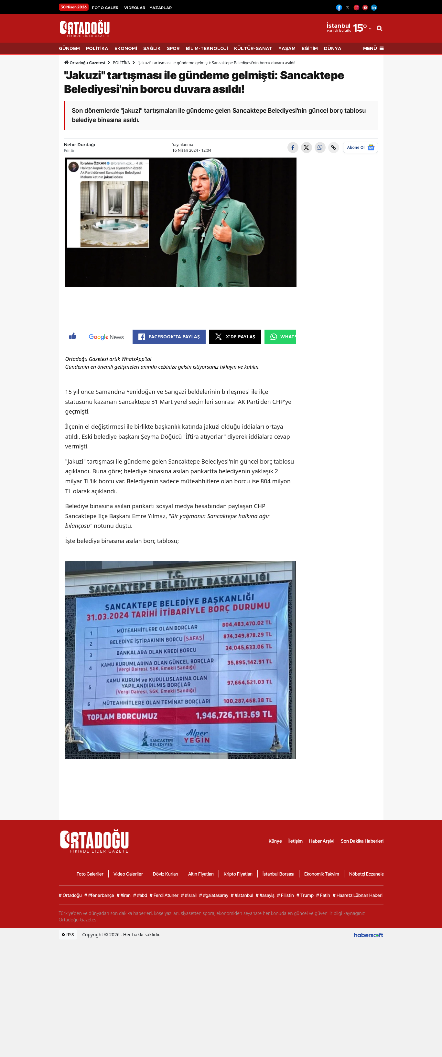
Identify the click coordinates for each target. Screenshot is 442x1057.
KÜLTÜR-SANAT (253, 48)
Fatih (323, 1011)
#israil (189, 1011)
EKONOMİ (125, 48)
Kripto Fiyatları (238, 990)
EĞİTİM (310, 48)
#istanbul (242, 1011)
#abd (140, 1011)
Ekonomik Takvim (321, 990)
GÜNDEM (69, 48)
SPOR (173, 48)
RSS (68, 1051)
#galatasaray (213, 1011)
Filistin (285, 1011)
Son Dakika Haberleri (362, 957)
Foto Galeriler (90, 990)
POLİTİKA (97, 48)
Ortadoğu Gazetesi (84, 63)
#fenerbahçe (99, 1011)
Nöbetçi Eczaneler (367, 990)
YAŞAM (287, 48)
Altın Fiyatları (201, 990)
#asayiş (265, 1011)
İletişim (295, 957)
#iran (124, 1011)
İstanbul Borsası (278, 990)
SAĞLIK (152, 48)
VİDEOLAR (134, 8)
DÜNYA (332, 48)
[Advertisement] (31, 157)
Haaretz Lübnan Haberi (358, 1011)
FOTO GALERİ (106, 8)
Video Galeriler (128, 990)
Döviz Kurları (165, 990)
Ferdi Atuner (164, 1011)
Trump (305, 1011)
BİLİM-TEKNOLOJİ (207, 48)
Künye (275, 957)
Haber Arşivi (321, 957)
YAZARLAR (161, 8)
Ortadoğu (70, 1011)
